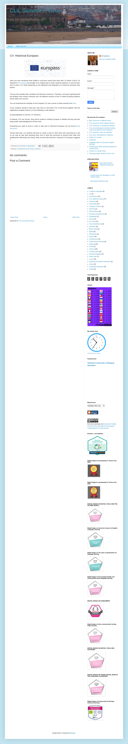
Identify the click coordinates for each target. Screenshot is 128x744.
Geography (92, 216)
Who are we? (21, 46)
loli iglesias (106, 56)
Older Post (75, 217)
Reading (92, 244)
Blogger (72, 733)
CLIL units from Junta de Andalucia (100, 132)
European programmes (96, 214)
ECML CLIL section (95, 137)
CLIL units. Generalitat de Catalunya (101, 135)
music (91, 259)
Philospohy (92, 234)
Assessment (93, 196)
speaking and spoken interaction (99, 261)
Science (92, 249)
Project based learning (96, 241)
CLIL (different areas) (96, 199)
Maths (91, 231)
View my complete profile (107, 59)
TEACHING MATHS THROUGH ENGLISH (106, 164)
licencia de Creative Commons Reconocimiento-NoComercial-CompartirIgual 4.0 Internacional (101, 426)
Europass (22, 83)
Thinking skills (93, 251)
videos (91, 264)
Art (90, 194)
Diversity (92, 209)
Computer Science (95, 206)
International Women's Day (99, 181)
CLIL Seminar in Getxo (36, 10)
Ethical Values (93, 211)
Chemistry (92, 201)
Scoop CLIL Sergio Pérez (97, 151)
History (32, 148)
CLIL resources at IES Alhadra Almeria (101, 123)
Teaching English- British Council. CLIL (102, 153)
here (74, 103)
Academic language (95, 191)
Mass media (93, 229)
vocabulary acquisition (96, 266)
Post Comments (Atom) (26, 221)
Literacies (37, 148)
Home (10, 46)
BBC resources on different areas (100, 120)
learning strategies (95, 254)
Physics (91, 236)
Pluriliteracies (93, 239)
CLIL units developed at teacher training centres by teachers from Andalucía (102, 129)
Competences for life (23, 148)
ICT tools (92, 221)
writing (91, 269)
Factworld (92, 140)
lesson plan (93, 256)
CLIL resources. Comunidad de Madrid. (102, 125)
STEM (91, 246)
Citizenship (92, 204)
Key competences (95, 224)
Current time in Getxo (93, 353)
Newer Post (14, 217)
